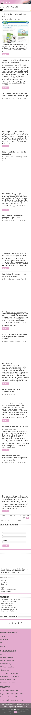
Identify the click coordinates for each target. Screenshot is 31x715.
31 (24, 518)
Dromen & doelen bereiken (10, 600)
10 (11, 516)
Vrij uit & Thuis (18, 98)
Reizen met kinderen (7, 683)
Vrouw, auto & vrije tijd (9, 609)
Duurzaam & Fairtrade (8, 601)
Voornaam (4, 535)
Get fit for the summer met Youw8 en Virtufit (14, 275)
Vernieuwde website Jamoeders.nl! (11, 390)
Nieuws (5, 65)
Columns (4, 584)
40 (11, 520)
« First (3, 516)
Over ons (3, 636)
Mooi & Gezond (8, 279)
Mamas (2, 654)
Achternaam (5, 540)
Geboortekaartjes (6, 664)
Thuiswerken (4, 670)
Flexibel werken (6, 605)
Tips (14, 19)
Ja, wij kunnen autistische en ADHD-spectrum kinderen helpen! (14, 336)
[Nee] (29, 709)
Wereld (9, 394)
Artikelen (4, 582)
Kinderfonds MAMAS (7, 660)
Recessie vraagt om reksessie (15, 426)
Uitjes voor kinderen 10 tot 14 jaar (12, 700)
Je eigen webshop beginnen (9, 676)
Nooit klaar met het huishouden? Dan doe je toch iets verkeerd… (14, 458)
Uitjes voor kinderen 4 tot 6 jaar (11, 694)
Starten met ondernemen (9, 673)
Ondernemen (13, 65)
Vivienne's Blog (6, 591)
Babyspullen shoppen (7, 679)
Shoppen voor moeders (9, 607)
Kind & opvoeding (16, 157)
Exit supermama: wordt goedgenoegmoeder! (12, 217)
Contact (3, 646)
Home (3, 7)
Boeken (6, 157)
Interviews (4, 586)
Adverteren (4, 639)
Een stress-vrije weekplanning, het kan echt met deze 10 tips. (15, 94)
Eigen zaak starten (7, 603)
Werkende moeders (7, 667)
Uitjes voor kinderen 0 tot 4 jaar (11, 690)
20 (14, 516)
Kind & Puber (8, 19)
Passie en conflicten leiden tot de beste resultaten (15, 61)
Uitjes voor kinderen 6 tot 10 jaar (11, 697)
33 (2, 520)
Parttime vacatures (6, 657)
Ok (15, 712)
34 (5, 520)
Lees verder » (5, 54)
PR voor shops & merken (9, 643)
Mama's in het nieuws (8, 589)
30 (20, 516)
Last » (19, 520)
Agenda (3, 580)
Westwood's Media (7, 611)
